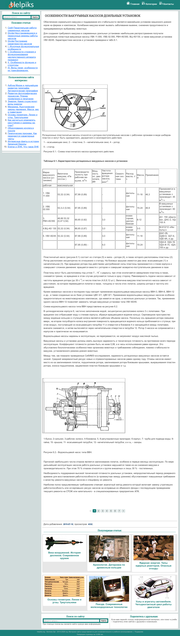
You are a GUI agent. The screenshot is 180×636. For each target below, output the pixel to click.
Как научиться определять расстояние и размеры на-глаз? (21, 123)
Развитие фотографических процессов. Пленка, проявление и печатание (22, 96)
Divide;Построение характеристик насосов (20, 42)
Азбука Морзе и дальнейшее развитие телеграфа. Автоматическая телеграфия (23, 88)
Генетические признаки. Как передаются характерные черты (22, 136)
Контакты (168, 4)
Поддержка (139, 632)
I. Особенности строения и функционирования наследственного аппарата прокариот (22, 56)
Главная (135, 4)
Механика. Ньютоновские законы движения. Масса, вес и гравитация (23, 109)
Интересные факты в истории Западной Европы (23, 142)
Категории (151, 4)
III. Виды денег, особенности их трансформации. (23, 69)
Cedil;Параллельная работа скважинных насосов (22, 29)
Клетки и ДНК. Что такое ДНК (23, 146)
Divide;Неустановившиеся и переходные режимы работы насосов (23, 36)
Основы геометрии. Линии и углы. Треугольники (22, 116)
